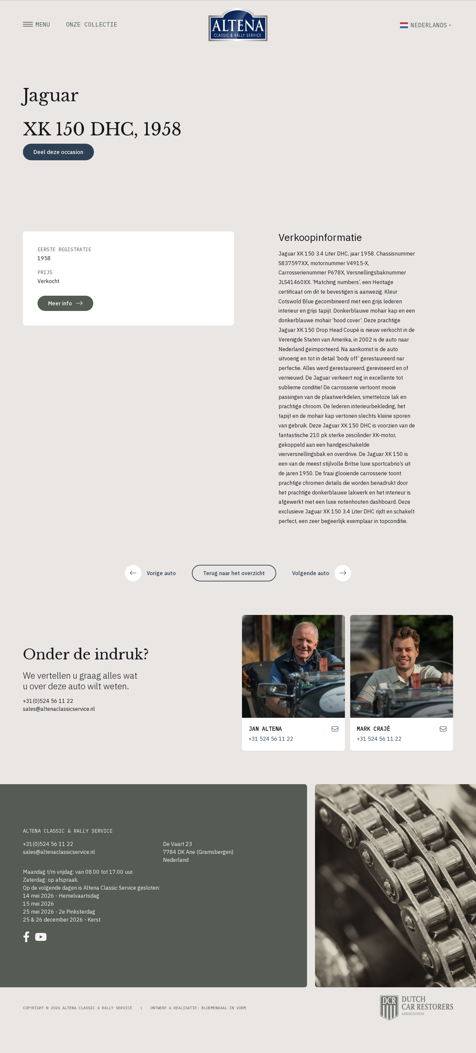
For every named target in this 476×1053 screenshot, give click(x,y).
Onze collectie (91, 25)
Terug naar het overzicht (234, 573)
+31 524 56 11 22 (271, 738)
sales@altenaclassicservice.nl (59, 709)
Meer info (65, 303)
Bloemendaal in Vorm (223, 1007)
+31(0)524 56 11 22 (48, 701)
